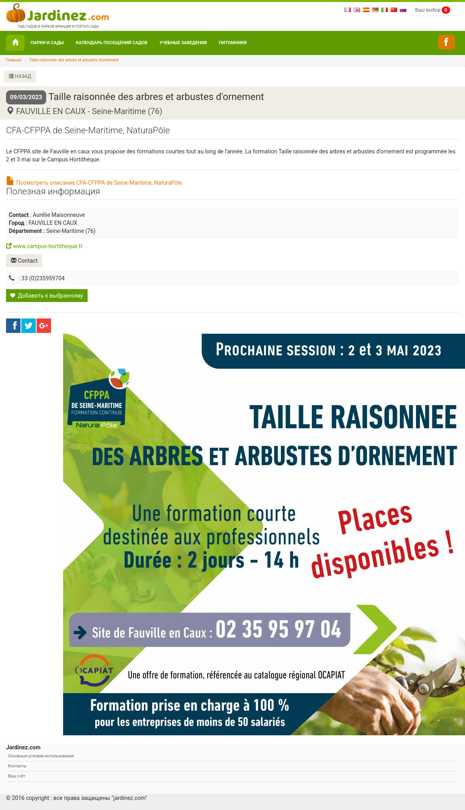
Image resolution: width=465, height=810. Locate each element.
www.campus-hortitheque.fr (44, 246)
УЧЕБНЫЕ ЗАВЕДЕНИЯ (183, 42)
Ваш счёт (16, 776)
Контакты (17, 766)
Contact (24, 260)
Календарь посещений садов (111, 42)
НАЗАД (20, 76)
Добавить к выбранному (46, 295)
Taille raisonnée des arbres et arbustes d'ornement (74, 60)
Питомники (233, 42)
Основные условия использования (41, 756)
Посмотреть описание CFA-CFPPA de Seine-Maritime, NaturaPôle (94, 183)
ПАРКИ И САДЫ (47, 42)
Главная (13, 60)
